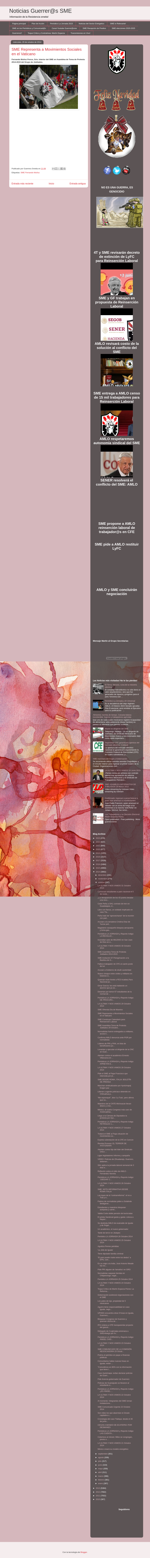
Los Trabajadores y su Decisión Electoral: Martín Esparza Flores (122, 815)
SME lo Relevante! (118, 23)
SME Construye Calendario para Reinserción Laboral (111, 1020)
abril (100, 1472)
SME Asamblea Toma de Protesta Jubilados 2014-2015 (112, 953)
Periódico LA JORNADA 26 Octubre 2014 (115, 1236)
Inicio (51, 183)
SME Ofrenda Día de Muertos (110, 1009)
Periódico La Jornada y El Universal (120, 701)
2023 (98, 838)
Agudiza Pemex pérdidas (108, 1246)
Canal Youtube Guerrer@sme (64, 28)
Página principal (19, 23)
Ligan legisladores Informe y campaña (114, 1155)
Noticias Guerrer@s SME (40, 11)
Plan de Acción (38, 23)
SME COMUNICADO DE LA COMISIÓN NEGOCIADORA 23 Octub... (115, 1350)
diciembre (102, 875)
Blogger (84, 1552)
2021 (98, 846)
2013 (98, 1488)
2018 (98, 857)
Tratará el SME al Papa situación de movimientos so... (113, 1135)
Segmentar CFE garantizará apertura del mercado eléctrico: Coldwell (122, 744)
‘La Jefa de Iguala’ (105, 1250)
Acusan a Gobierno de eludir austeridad (114, 970)
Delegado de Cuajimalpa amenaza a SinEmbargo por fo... (113, 1332)
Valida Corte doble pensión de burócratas (115, 1213)
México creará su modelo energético (113, 1449)
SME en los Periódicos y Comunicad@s (29, 28)
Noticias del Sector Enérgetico (91, 23)
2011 (98, 1496)
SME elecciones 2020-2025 (123, 28)
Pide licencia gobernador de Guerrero (113, 1379)
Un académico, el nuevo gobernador (113, 1229)
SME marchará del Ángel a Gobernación (110, 759)
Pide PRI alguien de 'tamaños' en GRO (114, 1269)
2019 (98, 853)
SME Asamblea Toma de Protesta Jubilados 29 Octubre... (112, 1026)
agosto (101, 1457)
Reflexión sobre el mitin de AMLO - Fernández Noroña (112, 1172)
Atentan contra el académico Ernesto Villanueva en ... (113, 1056)
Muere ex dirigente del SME (116, 729)
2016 (98, 864)
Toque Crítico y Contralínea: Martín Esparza (46, 33)
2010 (98, 1499)
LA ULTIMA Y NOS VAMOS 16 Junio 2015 (122, 770)
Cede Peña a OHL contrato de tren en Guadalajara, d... (114, 905)
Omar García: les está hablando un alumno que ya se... (112, 987)
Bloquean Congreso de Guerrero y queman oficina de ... (112, 1320)
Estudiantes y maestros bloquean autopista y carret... (112, 1208)
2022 (98, 842)
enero (101, 1483)
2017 (98, 860)
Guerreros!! (17, 33)
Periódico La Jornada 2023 (61, 23)
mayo (100, 1468)
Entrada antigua (78, 183)
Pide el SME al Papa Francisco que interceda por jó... (113, 1074)
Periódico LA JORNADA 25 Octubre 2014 (115, 1279)
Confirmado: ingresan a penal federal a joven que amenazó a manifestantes (121, 799)
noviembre (103, 879)
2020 (98, 849)
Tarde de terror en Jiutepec (109, 1233)
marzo (101, 1476)
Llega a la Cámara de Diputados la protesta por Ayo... (112, 1117)
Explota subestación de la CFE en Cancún (115, 1140)
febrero (101, 1480)
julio (100, 1461)
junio (100, 1465)
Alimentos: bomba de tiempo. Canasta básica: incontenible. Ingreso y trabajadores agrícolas (112, 716)
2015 (98, 868)
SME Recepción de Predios (94, 28)
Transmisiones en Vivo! (80, 33)
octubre (101, 882)
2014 (98, 872)
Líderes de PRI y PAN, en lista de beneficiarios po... (112, 1044)
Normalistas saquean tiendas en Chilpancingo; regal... (111, 1274)
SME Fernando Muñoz (30, 172)
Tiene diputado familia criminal (110, 1254)
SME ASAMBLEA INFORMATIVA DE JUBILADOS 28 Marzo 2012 (120, 785)
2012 (98, 1492)
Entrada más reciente (22, 183)
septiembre (103, 1454)
